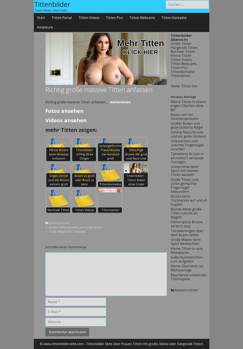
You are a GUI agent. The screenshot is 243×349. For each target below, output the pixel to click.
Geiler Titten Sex (184, 86)
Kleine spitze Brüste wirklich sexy (186, 224)
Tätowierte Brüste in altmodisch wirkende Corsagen (187, 158)
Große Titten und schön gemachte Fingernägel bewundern (184, 185)
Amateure (45, 27)
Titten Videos (89, 17)
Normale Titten (183, 51)
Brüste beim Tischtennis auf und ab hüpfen (189, 200)
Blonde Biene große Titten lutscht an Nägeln (186, 213)
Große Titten (181, 43)
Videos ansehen (66, 120)
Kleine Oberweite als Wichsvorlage (187, 268)
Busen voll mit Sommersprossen (184, 116)
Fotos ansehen (64, 110)
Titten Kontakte (174, 17)
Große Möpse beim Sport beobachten (186, 241)
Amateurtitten (59, 223)
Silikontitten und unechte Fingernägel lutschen (187, 145)
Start (41, 17)
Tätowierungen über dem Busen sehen (187, 233)
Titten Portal (62, 17)
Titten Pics (114, 17)
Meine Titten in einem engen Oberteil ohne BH (188, 106)
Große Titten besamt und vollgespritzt (76, 227)
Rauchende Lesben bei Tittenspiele (188, 277)
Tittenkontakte (183, 71)
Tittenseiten (181, 75)
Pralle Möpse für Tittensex (67, 231)
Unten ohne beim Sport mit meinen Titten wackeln (184, 170)
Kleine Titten (181, 55)
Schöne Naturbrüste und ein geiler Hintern (188, 134)
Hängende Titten (184, 47)
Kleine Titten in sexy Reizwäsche (187, 250)
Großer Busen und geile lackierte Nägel (187, 125)
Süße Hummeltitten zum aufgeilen (186, 259)
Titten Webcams (142, 17)
